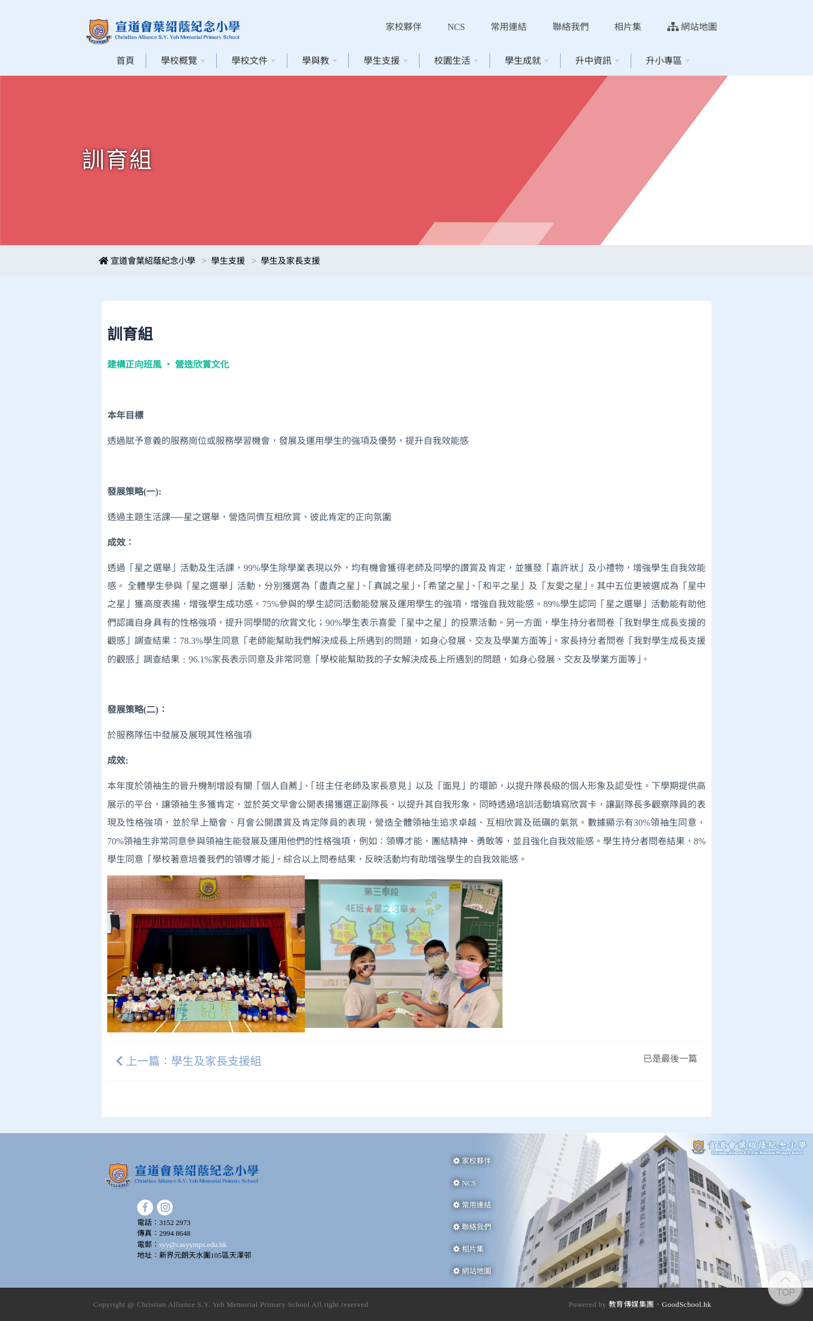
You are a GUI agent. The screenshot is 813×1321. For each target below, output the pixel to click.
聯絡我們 (571, 27)
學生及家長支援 (290, 260)
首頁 (125, 61)
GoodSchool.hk (686, 1304)
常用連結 (509, 27)
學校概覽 (183, 61)
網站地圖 (692, 27)
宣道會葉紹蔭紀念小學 (147, 260)
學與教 (319, 61)
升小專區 (668, 61)
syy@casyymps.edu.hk (193, 1244)
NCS (456, 27)
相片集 (627, 27)
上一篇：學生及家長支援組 (188, 1061)
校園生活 (456, 61)
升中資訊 (597, 61)
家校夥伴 (404, 27)
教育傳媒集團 (631, 1304)
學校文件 (253, 61)
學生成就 (527, 61)
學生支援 (386, 61)
